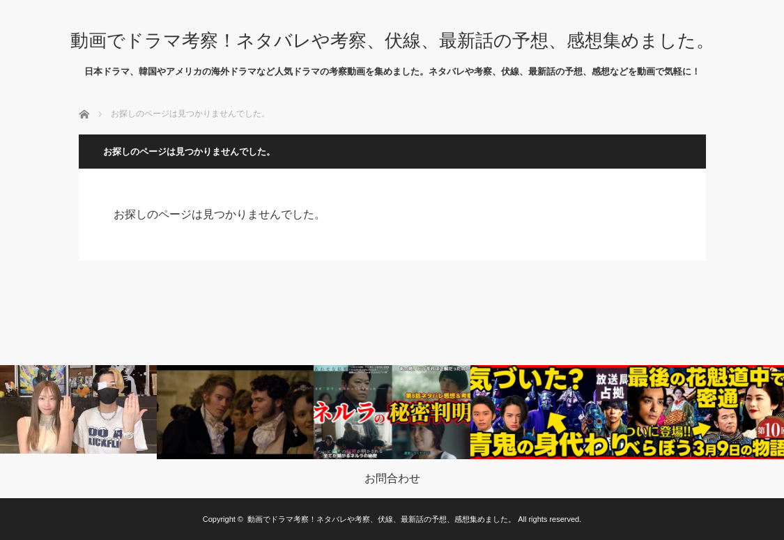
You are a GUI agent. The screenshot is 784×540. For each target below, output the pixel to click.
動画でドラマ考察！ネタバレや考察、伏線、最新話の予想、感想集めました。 (392, 40)
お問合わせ (392, 478)
